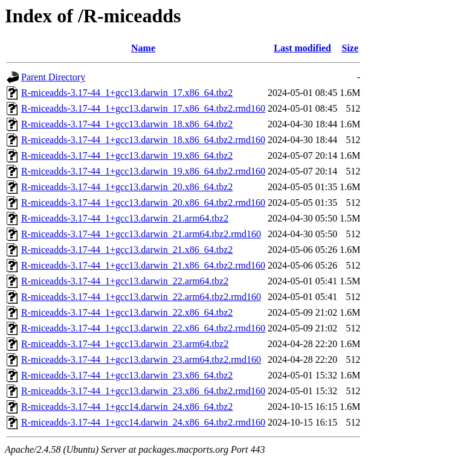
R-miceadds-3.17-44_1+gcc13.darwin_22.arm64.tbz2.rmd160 (141, 297)
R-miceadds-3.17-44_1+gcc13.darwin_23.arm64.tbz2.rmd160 (141, 359)
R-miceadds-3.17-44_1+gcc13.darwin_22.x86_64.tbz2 (127, 312)
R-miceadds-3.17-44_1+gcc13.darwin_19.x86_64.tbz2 (127, 155)
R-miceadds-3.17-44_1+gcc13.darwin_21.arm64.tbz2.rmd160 (141, 234)
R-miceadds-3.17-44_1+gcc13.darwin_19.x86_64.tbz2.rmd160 (143, 171)
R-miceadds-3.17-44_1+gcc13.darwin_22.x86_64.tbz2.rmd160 (143, 328)
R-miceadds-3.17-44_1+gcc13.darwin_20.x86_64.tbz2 (127, 187)
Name (143, 48)
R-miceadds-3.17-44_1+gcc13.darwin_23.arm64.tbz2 (124, 344)
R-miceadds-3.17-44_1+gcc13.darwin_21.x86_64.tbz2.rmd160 (143, 265)
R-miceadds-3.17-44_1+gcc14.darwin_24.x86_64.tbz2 (127, 406)
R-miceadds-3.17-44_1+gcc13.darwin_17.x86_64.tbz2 (127, 93)
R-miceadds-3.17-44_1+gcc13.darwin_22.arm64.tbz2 (124, 281)
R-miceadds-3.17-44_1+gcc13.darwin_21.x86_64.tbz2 (127, 249)
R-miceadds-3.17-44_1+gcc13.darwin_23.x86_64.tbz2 (127, 375)
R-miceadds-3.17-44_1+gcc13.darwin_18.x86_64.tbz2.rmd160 (143, 140)
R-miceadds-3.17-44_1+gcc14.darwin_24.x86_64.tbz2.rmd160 (143, 422)
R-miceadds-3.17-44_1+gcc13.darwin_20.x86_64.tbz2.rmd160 (143, 202)
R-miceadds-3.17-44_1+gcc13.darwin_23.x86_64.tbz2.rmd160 (143, 391)
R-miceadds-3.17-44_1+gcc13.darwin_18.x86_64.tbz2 (127, 124)
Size (350, 48)
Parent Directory (53, 77)
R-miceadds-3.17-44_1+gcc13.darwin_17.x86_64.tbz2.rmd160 (143, 108)
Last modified (302, 48)
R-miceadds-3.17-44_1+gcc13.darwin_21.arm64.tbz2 (124, 218)
